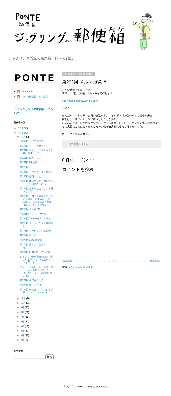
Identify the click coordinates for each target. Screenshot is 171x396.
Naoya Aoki (27, 91)
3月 (22, 335)
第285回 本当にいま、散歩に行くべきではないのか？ (36, 182)
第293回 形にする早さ (32, 141)
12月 (23, 137)
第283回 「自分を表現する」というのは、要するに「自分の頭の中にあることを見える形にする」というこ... (36, 200)
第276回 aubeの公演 (31, 240)
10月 (23, 303)
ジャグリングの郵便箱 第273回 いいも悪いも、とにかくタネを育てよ (36, 259)
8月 (22, 312)
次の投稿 (68, 261)
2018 (21, 133)
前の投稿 (155, 261)
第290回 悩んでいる (30, 157)
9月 (22, 307)
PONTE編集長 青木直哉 (34, 96)
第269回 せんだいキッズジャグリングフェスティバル (36, 291)
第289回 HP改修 (28, 162)
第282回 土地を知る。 (32, 209)
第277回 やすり (28, 235)
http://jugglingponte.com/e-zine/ (80, 100)
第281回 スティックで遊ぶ (34, 214)
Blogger (103, 386)
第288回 (24, 167)
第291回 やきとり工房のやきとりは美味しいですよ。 (36, 151)
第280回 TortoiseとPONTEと (35, 218)
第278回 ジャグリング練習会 (35, 230)
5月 (22, 326)
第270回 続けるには (30, 285)
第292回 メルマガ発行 (32, 145)
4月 (22, 330)
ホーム (111, 261)
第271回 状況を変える (32, 280)
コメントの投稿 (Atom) (80, 266)
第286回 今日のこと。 (32, 176)
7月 (22, 316)
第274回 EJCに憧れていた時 (35, 252)
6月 (22, 321)
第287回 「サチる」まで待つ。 (36, 171)
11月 (23, 298)
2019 (21, 128)
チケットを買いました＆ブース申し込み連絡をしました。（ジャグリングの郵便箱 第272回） (36, 271)
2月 (22, 340)
